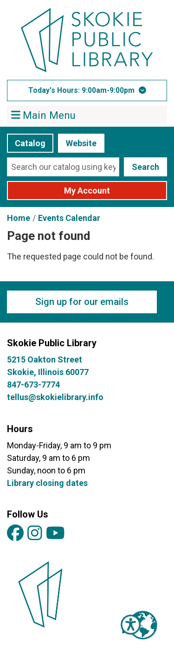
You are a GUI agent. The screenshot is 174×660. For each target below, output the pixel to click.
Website (81, 143)
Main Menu (43, 114)
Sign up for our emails (82, 301)
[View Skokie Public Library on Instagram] (34, 533)
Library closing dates (47, 483)
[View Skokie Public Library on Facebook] (15, 533)
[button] (87, 90)
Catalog (30, 143)
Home (18, 218)
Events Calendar (69, 218)
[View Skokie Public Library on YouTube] (55, 533)
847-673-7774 (33, 384)
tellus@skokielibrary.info (55, 397)
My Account (87, 190)
